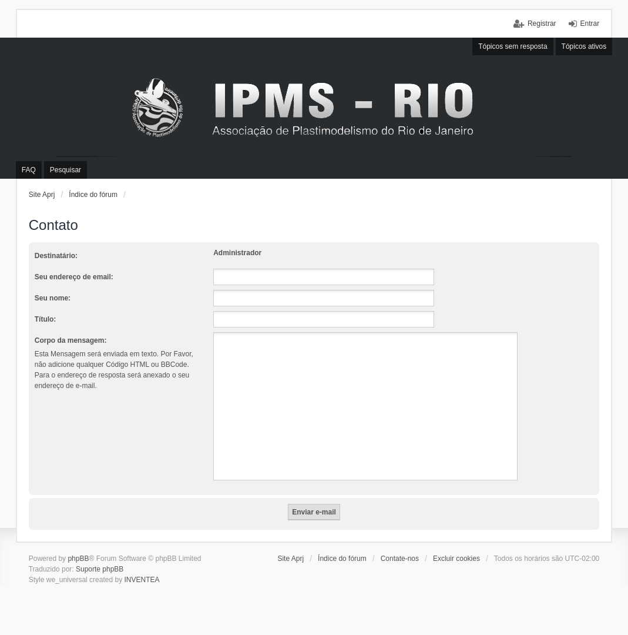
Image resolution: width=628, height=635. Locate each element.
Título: (45, 319)
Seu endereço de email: (74, 277)
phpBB (78, 558)
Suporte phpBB (99, 569)
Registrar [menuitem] (542, 23)
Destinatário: (56, 256)
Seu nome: (52, 298)
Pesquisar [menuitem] (65, 170)
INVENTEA (141, 580)
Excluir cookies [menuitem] (456, 558)
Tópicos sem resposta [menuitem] (512, 46)
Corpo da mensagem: (71, 340)
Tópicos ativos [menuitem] (584, 46)
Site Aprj (42, 194)
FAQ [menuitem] (29, 170)
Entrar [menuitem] (590, 23)
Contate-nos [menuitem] (400, 558)
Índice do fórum (93, 194)
